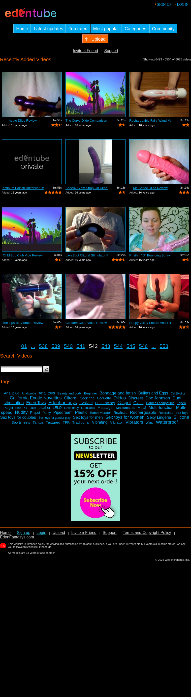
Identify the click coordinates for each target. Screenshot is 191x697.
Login (183, 4)
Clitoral (70, 398)
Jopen (181, 403)
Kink (18, 408)
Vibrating (100, 422)
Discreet (135, 398)
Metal (141, 408)
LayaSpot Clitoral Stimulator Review (86, 255)
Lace (33, 408)
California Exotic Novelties (36, 397)
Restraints (166, 413)
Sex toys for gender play (54, 417)
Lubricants (88, 408)
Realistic (120, 412)
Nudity (21, 412)
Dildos (120, 397)
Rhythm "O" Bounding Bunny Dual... (150, 255)
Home (5, 532)
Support (111, 51)
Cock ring (87, 398)
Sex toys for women (124, 417)
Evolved (86, 403)
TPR (66, 422)
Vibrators (134, 422)
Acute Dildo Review (23, 120)
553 (163, 346)
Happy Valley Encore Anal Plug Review (150, 323)
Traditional (80, 422)
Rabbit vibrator (100, 413)
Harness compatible (160, 403)
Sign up (164, 4)
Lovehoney (71, 408)
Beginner (90, 393)
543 (105, 346)
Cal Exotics (178, 393)
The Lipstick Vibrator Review (22, 323)
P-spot (35, 413)
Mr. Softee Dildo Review (150, 188)
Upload (58, 532)
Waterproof (167, 422)
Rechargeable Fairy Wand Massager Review (150, 120)
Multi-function (161, 407)
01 (24, 346)
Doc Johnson (157, 398)
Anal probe (29, 393)
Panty (47, 413)
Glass (138, 403)
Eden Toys (36, 402)
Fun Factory (105, 403)
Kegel (9, 408)
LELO (57, 408)
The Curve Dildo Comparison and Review (86, 120)
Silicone (181, 417)
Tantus (37, 422)
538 (43, 346)
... (33, 346)
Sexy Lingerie (159, 417)
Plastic (81, 412)
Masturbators (125, 408)
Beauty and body (69, 393)
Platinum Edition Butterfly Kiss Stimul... (23, 188)
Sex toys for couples (18, 417)
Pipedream (62, 412)
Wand (149, 422)
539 (55, 346)
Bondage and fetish (117, 393)
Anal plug (12, 393)
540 (68, 346)
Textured (53, 422)
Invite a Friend (85, 51)
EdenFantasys (62, 402)
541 (80, 346)
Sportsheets (21, 422)
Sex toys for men (88, 417)
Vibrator (116, 422)
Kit (25, 408)
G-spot (124, 402)
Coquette (104, 398)
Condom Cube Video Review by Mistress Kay (86, 323)
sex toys (182, 413)
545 (131, 346)
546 (143, 346)
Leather (44, 408)
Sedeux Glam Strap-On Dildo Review (86, 188)
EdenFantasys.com (17, 537)
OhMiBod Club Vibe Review (23, 255)
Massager (105, 407)
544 (118, 346)
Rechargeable (143, 412)
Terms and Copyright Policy (147, 532)
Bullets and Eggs (153, 393)
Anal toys (47, 393)
